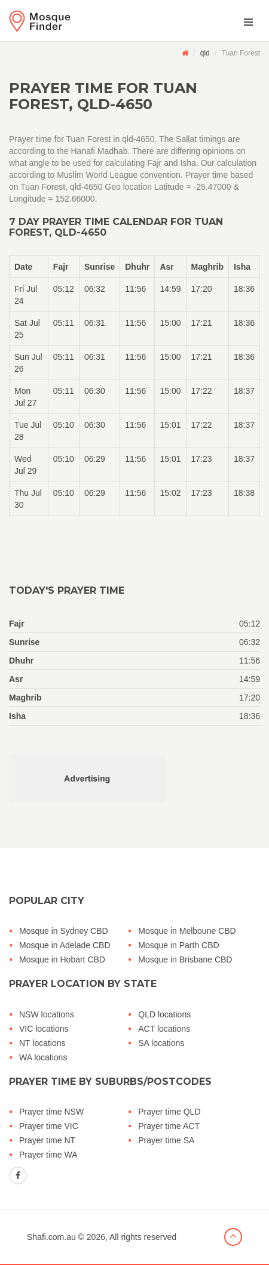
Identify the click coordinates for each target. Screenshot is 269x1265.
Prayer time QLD (169, 1111)
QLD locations (164, 1014)
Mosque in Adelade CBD (65, 945)
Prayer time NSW (51, 1111)
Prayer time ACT (169, 1126)
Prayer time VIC (48, 1126)
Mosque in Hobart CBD (62, 959)
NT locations (42, 1043)
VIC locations (43, 1028)
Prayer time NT (47, 1140)
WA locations (43, 1057)
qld (205, 53)
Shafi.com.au (51, 1237)
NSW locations (46, 1014)
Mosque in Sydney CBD (63, 931)
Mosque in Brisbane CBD (185, 959)
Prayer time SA (166, 1140)
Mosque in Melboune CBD (187, 931)
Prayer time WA (48, 1154)
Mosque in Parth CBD (178, 945)
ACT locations (164, 1028)
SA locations (161, 1043)
